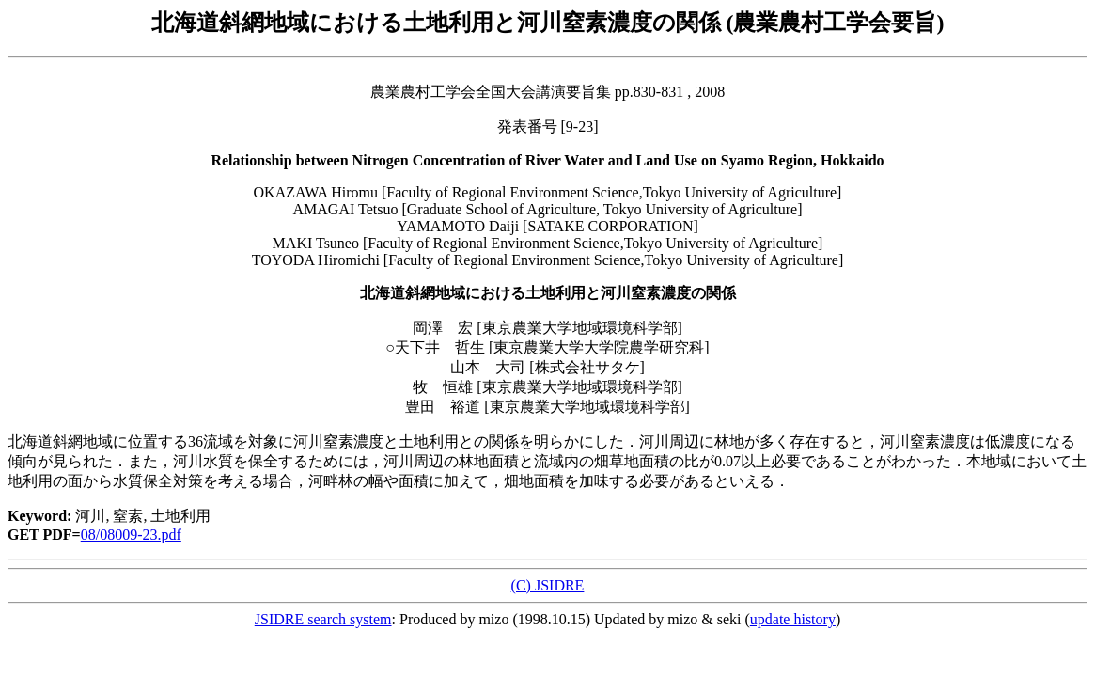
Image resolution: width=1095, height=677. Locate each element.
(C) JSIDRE (548, 585)
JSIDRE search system (323, 619)
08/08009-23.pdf (131, 535)
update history (793, 619)
